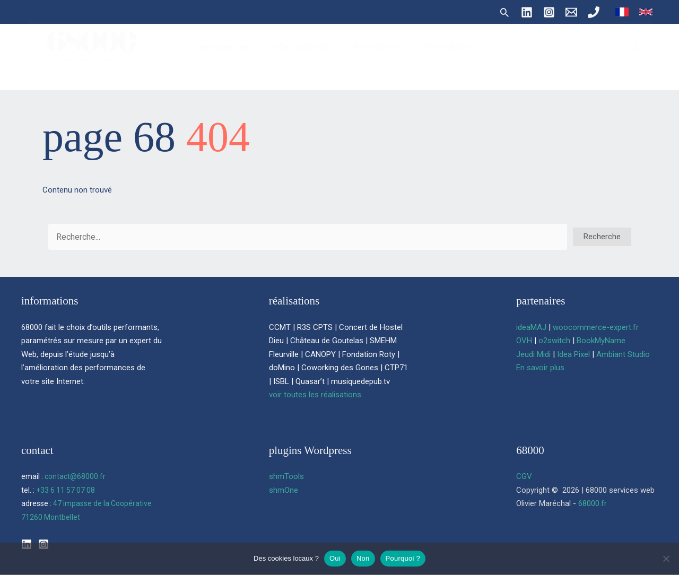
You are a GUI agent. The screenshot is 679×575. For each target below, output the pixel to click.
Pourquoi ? (403, 558)
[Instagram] (549, 12)
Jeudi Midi (533, 354)
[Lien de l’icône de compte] (637, 54)
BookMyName (601, 340)
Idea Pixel (573, 354)
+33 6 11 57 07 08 (65, 490)
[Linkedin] (527, 12)
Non (363, 558)
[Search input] (308, 236)
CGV (524, 476)
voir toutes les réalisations (315, 394)
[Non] (665, 558)
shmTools (286, 476)
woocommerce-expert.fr (596, 327)
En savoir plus (540, 367)
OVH (524, 340)
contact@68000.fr (75, 476)
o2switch (554, 340)
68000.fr (592, 503)
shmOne (283, 490)
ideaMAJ (531, 327)
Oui (335, 558)
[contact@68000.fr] (571, 12)
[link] (622, 12)
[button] (504, 12)
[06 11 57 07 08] (593, 12)
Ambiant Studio (623, 354)
